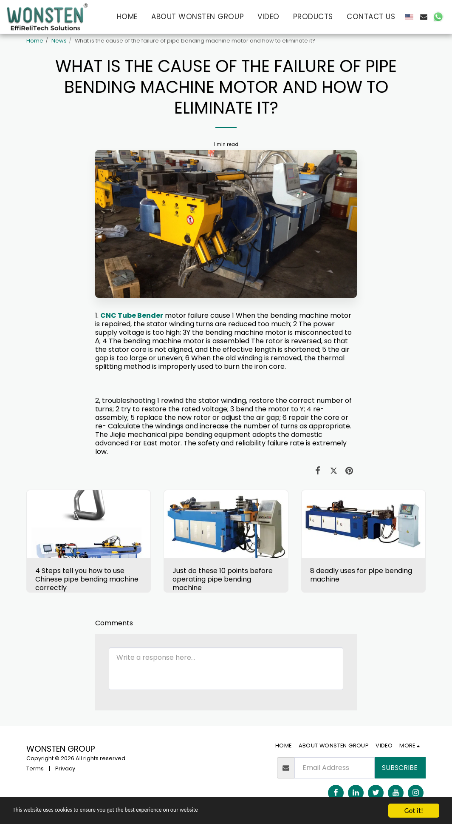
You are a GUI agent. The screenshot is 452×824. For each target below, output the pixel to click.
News (59, 40)
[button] (423, 16)
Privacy (65, 768)
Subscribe (400, 768)
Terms (35, 768)
